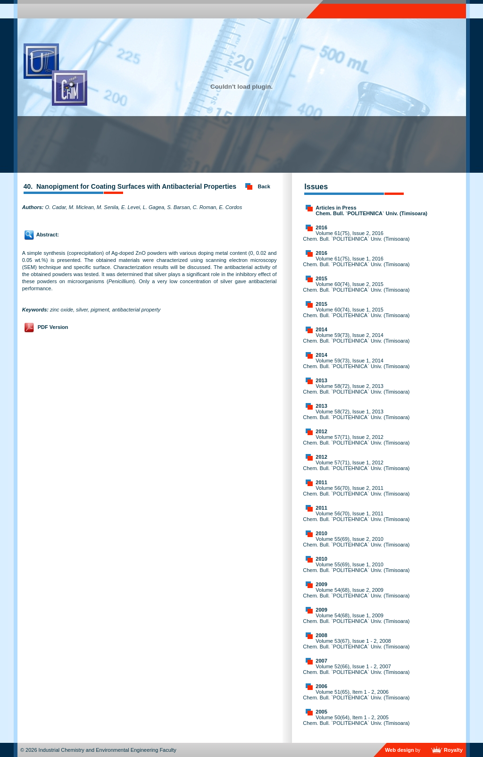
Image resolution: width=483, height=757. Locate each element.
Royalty (453, 750)
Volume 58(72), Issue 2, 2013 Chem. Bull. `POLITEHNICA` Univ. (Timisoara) (356, 389)
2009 (321, 584)
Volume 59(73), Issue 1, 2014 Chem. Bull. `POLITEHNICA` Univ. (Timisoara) (356, 363)
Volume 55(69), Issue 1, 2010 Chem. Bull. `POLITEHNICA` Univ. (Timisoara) (356, 567)
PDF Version (53, 327)
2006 (321, 686)
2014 (321, 329)
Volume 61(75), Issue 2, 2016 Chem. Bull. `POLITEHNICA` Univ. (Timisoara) (356, 236)
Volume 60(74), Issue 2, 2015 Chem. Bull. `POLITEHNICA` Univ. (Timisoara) (356, 287)
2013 (321, 380)
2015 (321, 278)
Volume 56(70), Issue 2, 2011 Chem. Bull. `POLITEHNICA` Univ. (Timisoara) (356, 490)
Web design (399, 750)
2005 (321, 712)
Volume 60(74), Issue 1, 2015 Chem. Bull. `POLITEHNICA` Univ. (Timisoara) (356, 312)
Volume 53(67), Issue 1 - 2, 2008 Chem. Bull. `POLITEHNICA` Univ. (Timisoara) (356, 643)
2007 (321, 661)
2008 (321, 635)
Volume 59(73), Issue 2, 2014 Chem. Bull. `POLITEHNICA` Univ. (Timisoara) (356, 338)
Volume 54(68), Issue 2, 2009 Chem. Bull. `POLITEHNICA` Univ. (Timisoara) (356, 592)
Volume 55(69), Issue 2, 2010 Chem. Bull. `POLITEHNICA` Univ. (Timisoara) (356, 541)
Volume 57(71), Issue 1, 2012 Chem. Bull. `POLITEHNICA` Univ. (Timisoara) (356, 465)
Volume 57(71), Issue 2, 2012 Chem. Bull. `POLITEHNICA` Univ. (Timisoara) (356, 440)
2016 (321, 227)
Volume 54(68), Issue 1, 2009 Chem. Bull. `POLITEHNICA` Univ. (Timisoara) (356, 618)
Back (264, 186)
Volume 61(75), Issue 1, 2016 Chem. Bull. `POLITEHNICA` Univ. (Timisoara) (356, 261)
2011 (321, 482)
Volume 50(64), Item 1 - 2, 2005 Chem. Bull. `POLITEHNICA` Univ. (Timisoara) (356, 720)
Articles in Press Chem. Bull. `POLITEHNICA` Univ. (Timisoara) (371, 210)
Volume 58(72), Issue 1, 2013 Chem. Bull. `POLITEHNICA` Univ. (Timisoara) (356, 414)
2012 (321, 431)
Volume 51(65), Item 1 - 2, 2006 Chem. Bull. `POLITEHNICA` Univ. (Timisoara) (356, 694)
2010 (321, 533)
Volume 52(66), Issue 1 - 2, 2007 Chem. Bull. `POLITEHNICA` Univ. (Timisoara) (356, 669)
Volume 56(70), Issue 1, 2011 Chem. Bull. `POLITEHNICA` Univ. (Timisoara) (356, 516)
